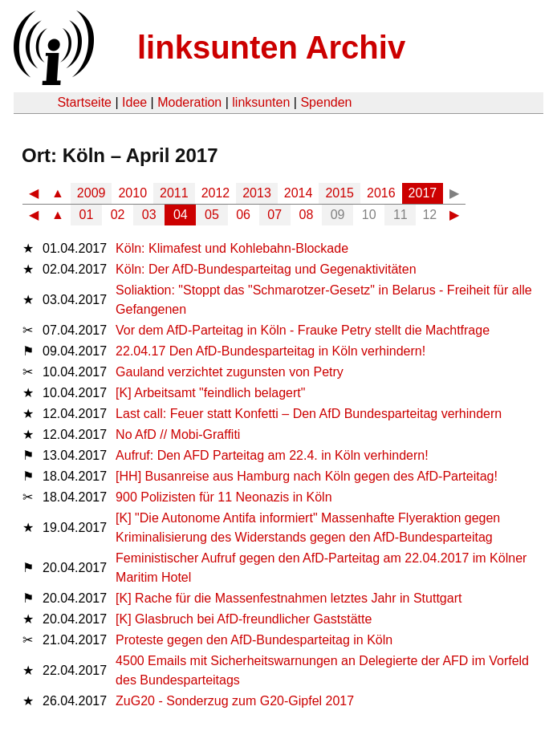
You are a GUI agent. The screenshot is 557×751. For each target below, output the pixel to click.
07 (274, 214)
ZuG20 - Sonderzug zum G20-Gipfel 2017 (235, 701)
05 (212, 214)
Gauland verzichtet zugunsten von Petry (230, 372)
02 (118, 214)
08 (306, 214)
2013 (256, 193)
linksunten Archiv (271, 47)
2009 (91, 193)
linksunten (261, 102)
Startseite (84, 102)
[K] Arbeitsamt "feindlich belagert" (210, 393)
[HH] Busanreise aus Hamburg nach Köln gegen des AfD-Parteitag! (307, 476)
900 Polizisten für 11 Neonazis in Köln (224, 497)
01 (86, 214)
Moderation (189, 102)
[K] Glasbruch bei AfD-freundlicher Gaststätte (244, 619)
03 (149, 214)
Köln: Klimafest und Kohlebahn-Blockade (232, 248)
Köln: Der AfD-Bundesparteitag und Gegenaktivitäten (266, 269)
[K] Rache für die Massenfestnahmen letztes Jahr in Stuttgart (288, 598)
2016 (381, 193)
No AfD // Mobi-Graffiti (178, 434)
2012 (215, 193)
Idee (134, 102)
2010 (132, 193)
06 (243, 214)
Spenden (326, 102)
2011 (174, 193)
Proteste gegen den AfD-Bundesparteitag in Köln (254, 640)
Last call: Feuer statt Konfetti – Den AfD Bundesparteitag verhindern (309, 413)
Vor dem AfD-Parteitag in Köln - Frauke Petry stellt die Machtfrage (303, 330)
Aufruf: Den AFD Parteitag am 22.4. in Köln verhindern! (272, 455)
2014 (298, 193)
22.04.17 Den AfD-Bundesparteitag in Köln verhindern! (270, 351)
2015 (339, 193)
